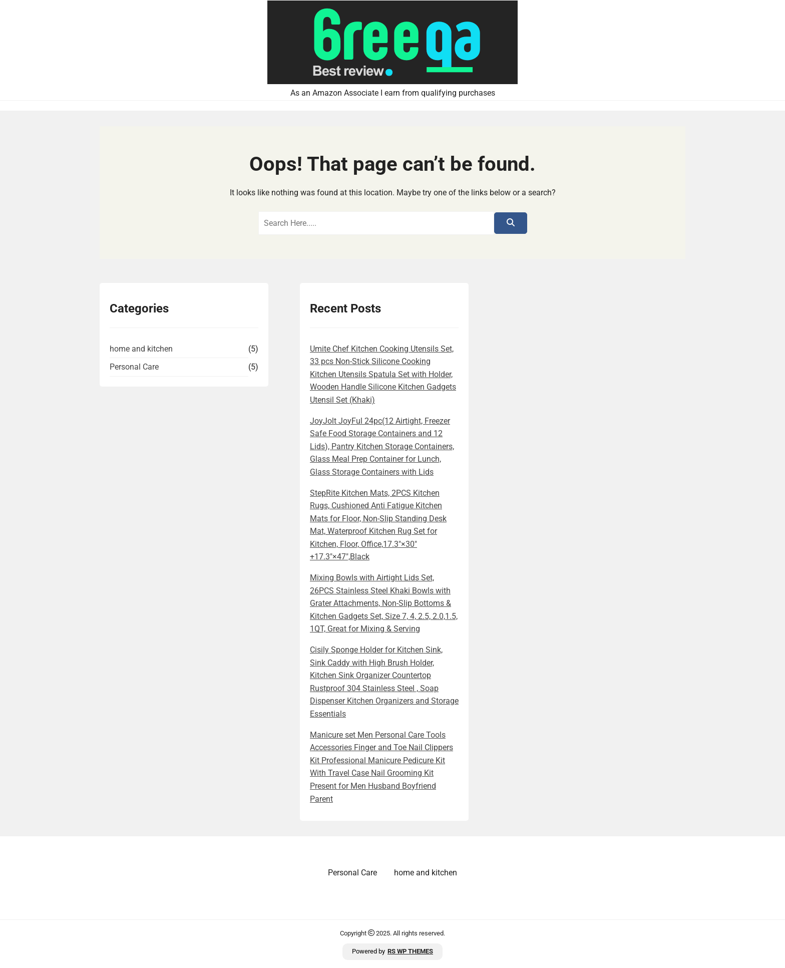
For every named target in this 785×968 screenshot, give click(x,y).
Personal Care (134, 367)
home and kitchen (141, 349)
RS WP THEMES (410, 951)
